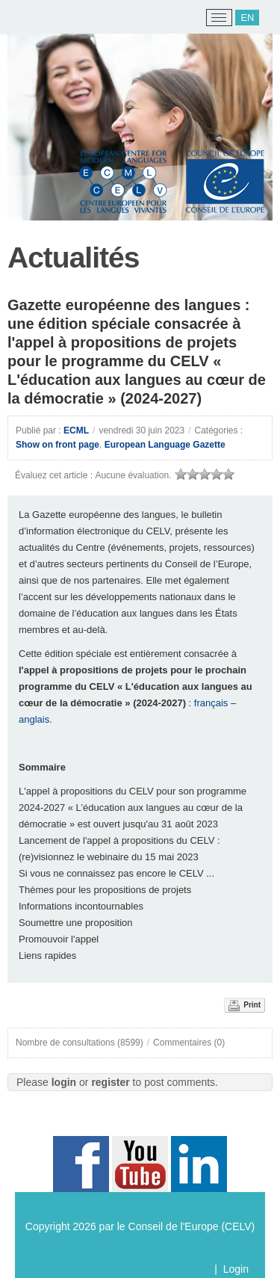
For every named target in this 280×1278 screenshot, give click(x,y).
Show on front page (57, 444)
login (64, 1082)
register (110, 1082)
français (211, 703)
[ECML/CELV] (30, 18)
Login (236, 1269)
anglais (34, 719)
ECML (76, 430)
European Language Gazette (165, 444)
